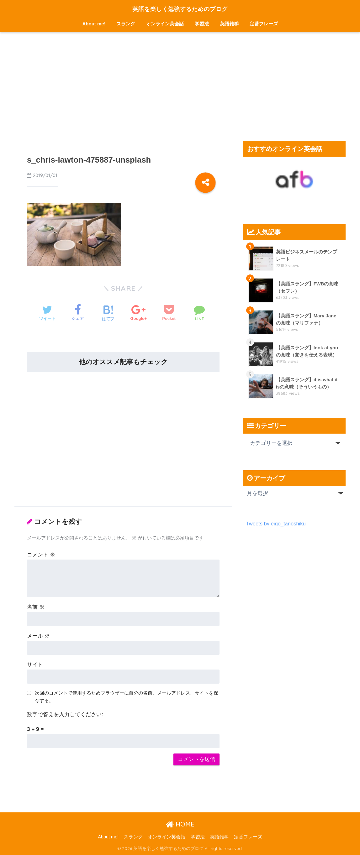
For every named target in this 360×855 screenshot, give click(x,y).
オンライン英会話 (165, 23)
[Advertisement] (180, 86)
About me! (94, 23)
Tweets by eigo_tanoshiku (276, 524)
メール (38, 636)
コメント (41, 555)
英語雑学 (229, 23)
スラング (125, 23)
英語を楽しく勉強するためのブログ (180, 8)
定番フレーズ (264, 23)
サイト (35, 665)
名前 (36, 607)
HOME (180, 824)
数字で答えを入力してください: (65, 714)
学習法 (202, 23)
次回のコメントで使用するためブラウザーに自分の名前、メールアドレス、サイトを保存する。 (126, 696)
